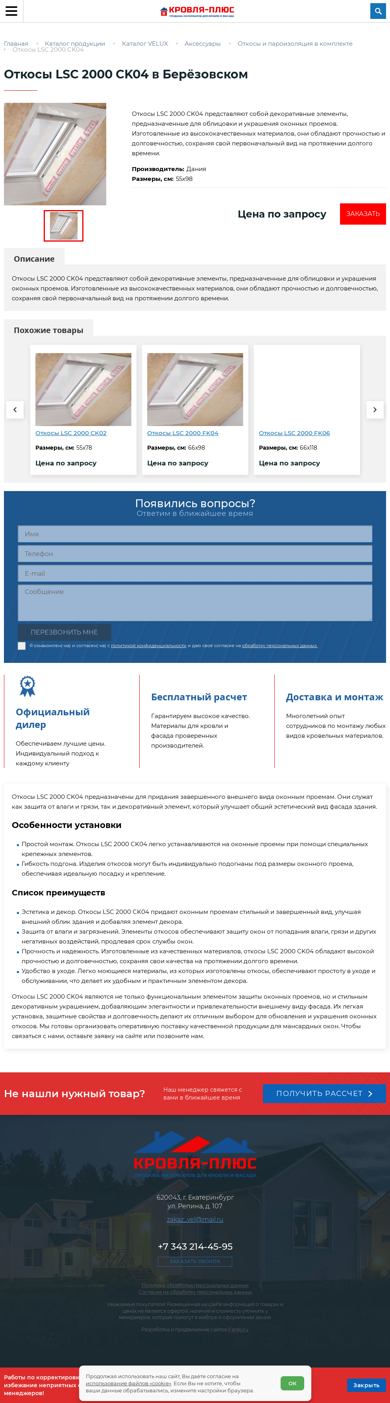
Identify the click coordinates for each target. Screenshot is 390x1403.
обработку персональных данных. (280, 645)
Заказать (363, 214)
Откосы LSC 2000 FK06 (294, 433)
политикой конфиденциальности (149, 645)
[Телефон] (195, 553)
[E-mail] (195, 573)
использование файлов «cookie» (128, 1383)
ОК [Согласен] (292, 1383)
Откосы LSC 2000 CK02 (71, 433)
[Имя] (195, 533)
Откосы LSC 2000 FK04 (182, 433)
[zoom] (63, 154)
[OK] (366, 1385)
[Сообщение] (195, 602)
